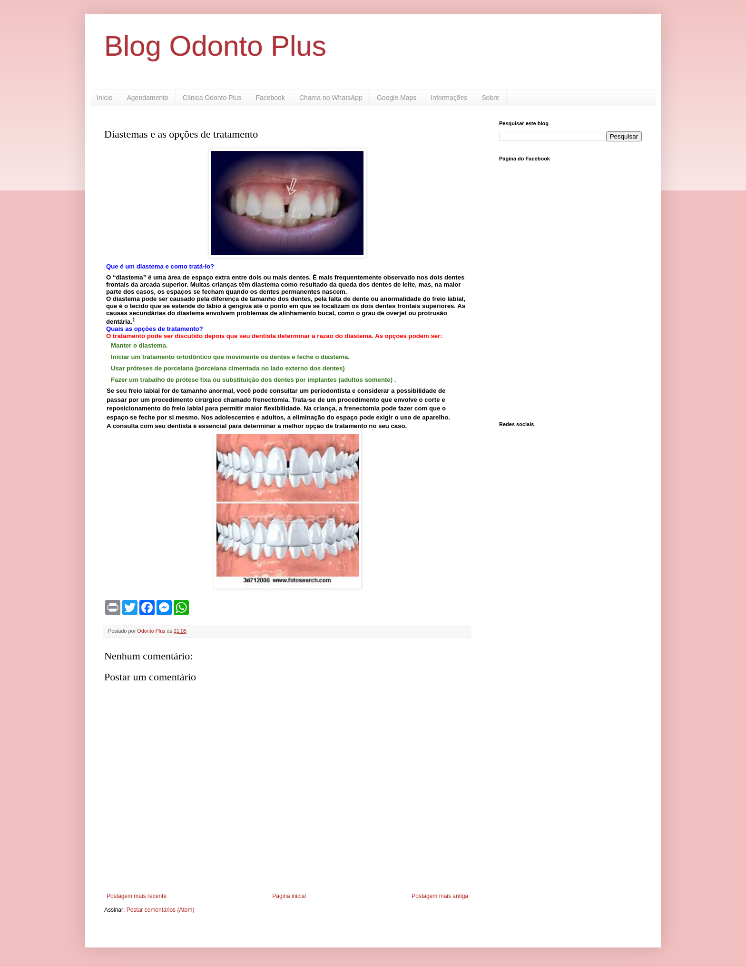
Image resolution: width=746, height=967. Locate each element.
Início (104, 97)
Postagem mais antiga (440, 896)
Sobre (490, 97)
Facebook (270, 97)
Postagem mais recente (137, 896)
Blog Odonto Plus (215, 46)
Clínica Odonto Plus (212, 97)
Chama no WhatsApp (331, 97)
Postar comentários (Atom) (161, 910)
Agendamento (147, 97)
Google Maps (396, 97)
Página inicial (289, 896)
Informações (449, 97)
